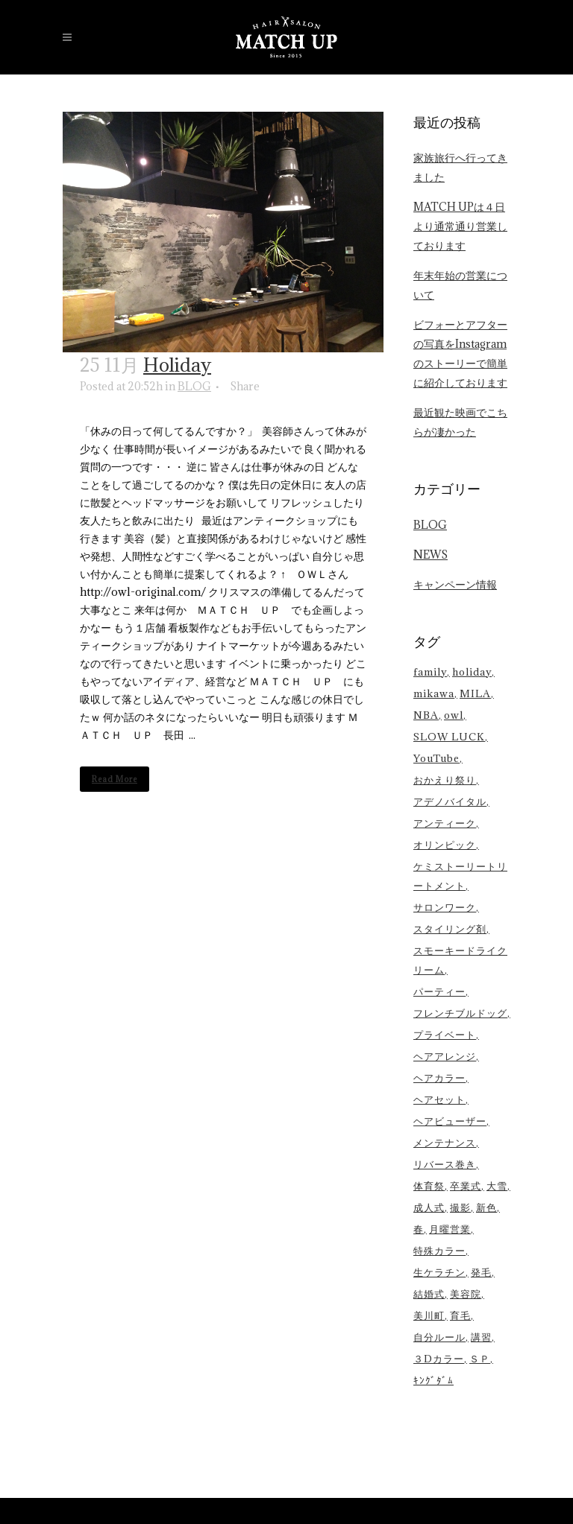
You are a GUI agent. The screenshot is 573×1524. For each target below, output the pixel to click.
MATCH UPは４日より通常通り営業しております (460, 226)
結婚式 (429, 1294)
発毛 (481, 1272)
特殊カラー (439, 1250)
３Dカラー (438, 1358)
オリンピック (444, 844)
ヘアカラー (439, 1078)
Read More (114, 779)
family (430, 672)
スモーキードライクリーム (460, 960)
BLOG (194, 386)
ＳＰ (479, 1358)
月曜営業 (450, 1229)
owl (453, 715)
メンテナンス (444, 1142)
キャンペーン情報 (455, 584)
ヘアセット (439, 1099)
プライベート (444, 1034)
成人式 (429, 1207)
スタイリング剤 (449, 929)
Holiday (177, 364)
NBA (426, 715)
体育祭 (429, 1186)
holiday (472, 672)
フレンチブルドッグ (460, 1013)
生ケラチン (439, 1272)
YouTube (436, 758)
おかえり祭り (444, 780)
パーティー (439, 991)
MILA (475, 693)
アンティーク (444, 823)
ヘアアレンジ (444, 1056)
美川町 (429, 1315)
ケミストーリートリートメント (460, 876)
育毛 (460, 1315)
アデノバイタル (449, 801)
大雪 (496, 1186)
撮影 (460, 1207)
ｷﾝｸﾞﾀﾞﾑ (433, 1380)
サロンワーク (444, 907)
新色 (486, 1207)
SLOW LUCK (449, 736)
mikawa (433, 693)
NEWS (430, 554)
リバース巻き (444, 1164)
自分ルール (439, 1337)
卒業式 (465, 1186)
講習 (481, 1337)
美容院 (465, 1294)
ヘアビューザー (449, 1121)
